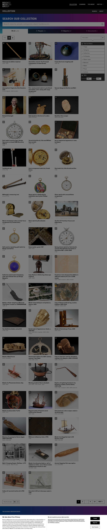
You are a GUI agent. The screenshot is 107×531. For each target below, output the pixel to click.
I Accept (95, 521)
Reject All (95, 525)
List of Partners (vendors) (53, 525)
